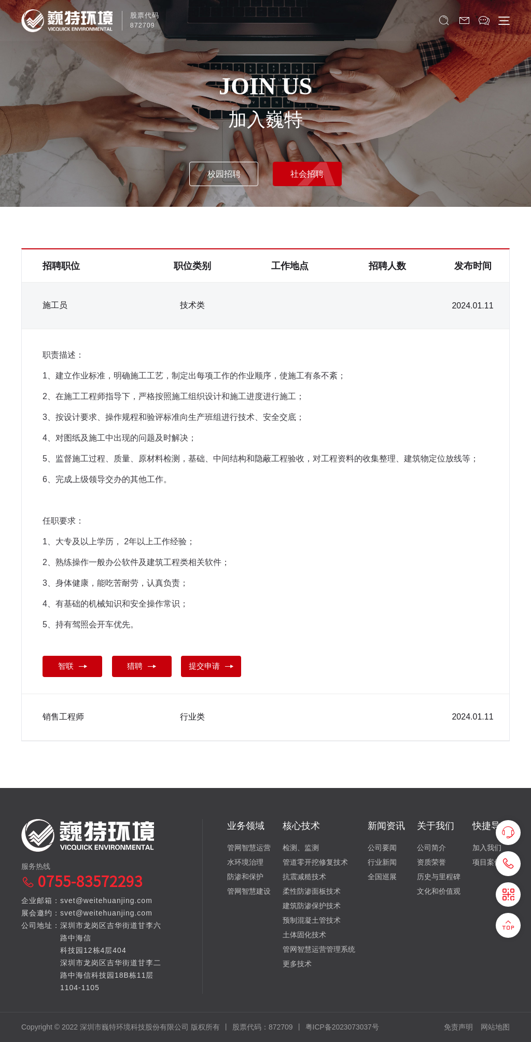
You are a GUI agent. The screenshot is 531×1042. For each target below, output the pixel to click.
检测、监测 (301, 847)
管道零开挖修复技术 (315, 861)
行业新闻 (382, 861)
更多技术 (297, 963)
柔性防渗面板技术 (312, 890)
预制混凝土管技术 (312, 920)
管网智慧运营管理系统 (319, 949)
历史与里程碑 (438, 876)
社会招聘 (309, 172)
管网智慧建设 (249, 890)
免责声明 (458, 1026)
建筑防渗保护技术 (312, 905)
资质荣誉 (431, 861)
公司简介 (431, 847)
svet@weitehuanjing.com (106, 900)
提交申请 (219, 667)
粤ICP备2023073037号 (342, 1026)
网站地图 (495, 1026)
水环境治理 (245, 861)
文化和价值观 (438, 890)
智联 (73, 667)
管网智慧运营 (249, 847)
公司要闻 (382, 847)
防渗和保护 (245, 876)
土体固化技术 (304, 934)
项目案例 (486, 861)
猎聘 (146, 667)
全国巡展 (382, 876)
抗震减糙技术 (304, 876)
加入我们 (486, 847)
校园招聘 (221, 172)
